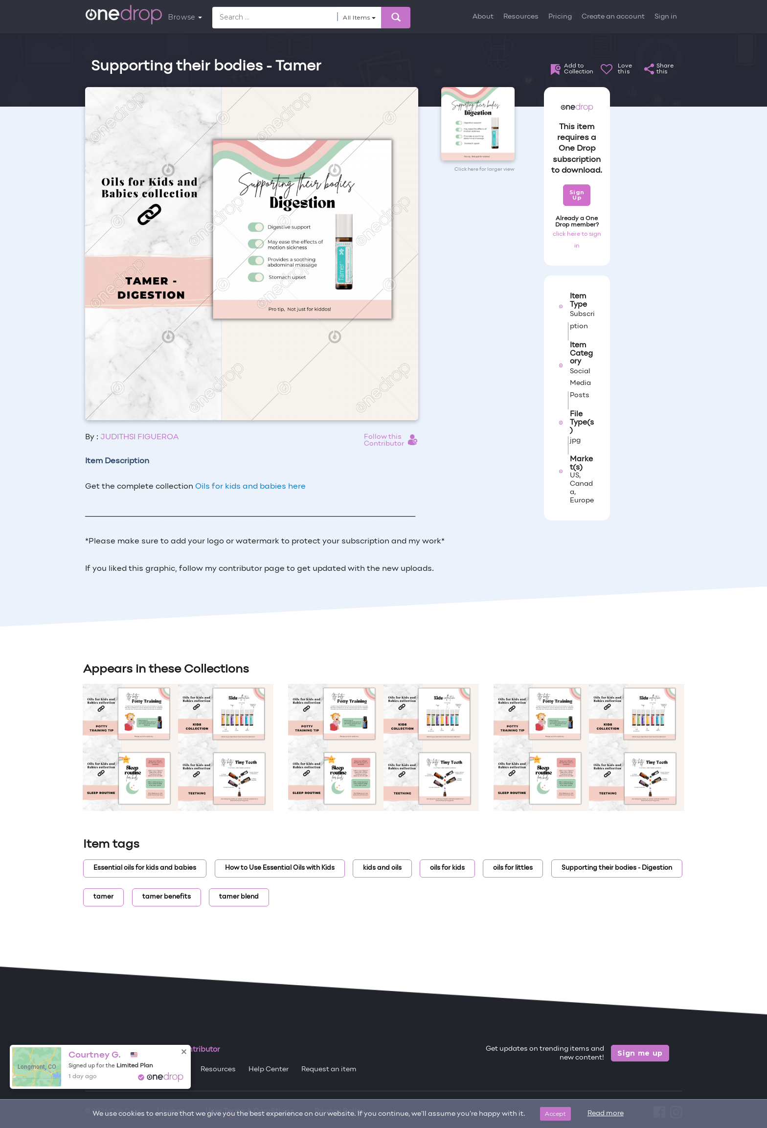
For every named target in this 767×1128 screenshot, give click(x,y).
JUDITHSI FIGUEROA (139, 437)
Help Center (268, 1069)
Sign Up (577, 195)
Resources (521, 17)
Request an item (329, 1069)
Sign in (665, 17)
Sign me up (640, 1053)
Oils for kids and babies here (250, 487)
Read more (605, 1113)
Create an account (613, 17)
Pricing (560, 17)
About (483, 17)
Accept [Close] (555, 1113)
